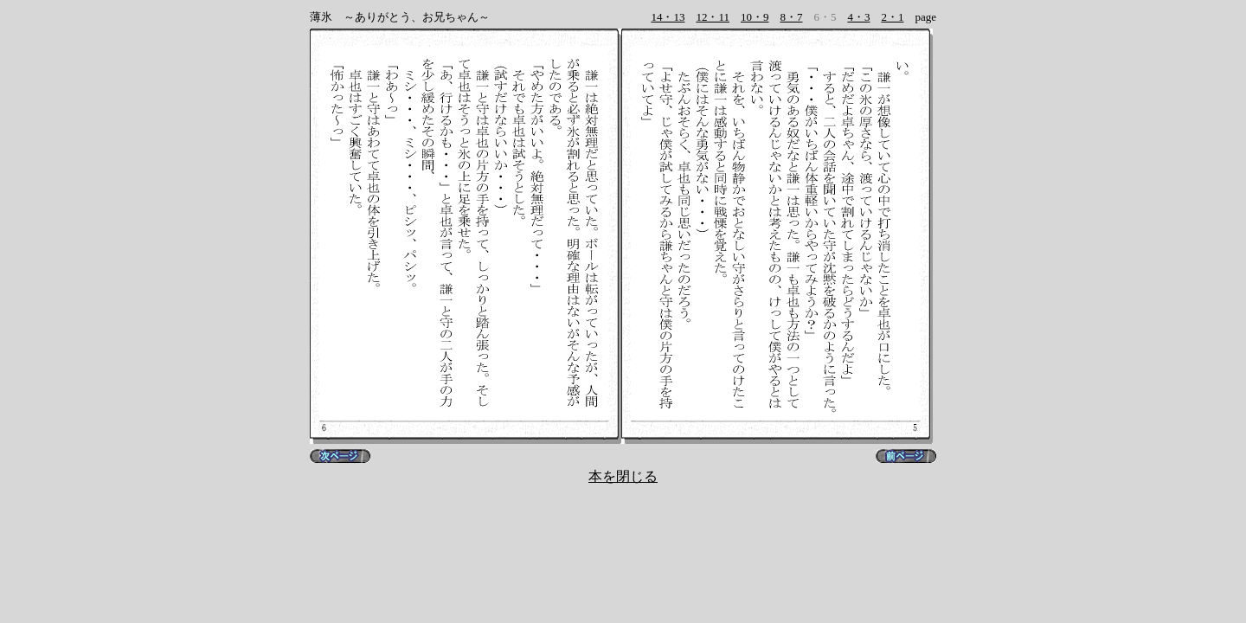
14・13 (667, 16)
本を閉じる (623, 476)
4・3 (858, 16)
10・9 (755, 16)
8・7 (791, 16)
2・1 (892, 16)
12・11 (712, 16)
